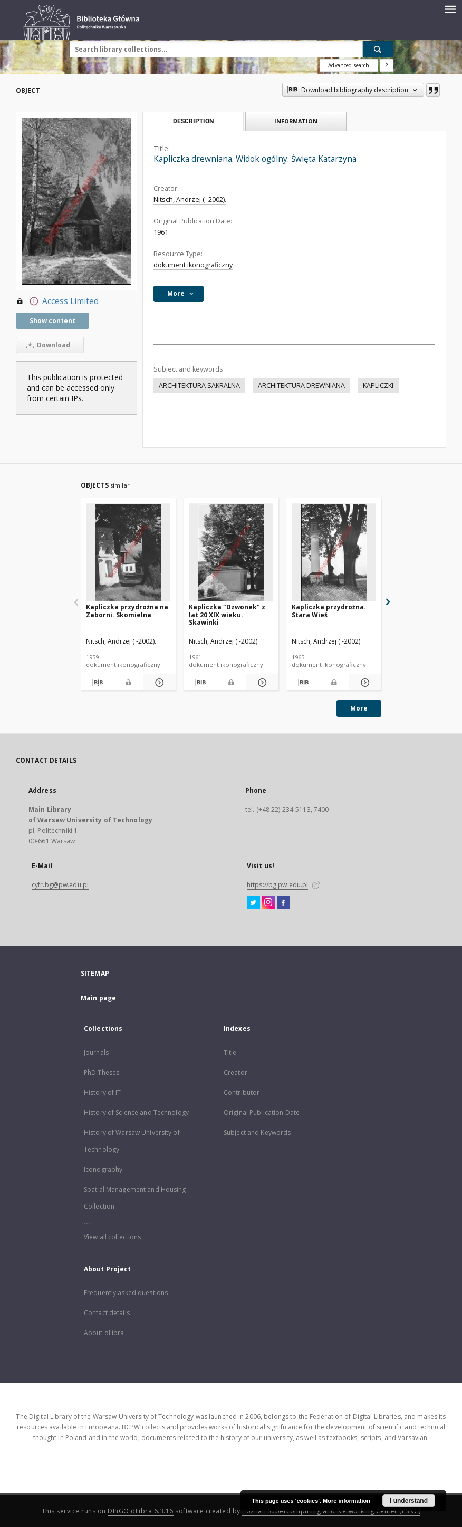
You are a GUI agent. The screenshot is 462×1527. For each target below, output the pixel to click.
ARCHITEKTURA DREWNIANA (301, 385)
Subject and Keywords (257, 1132)
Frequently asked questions (126, 1292)
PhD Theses (101, 1072)
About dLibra (104, 1332)
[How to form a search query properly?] (386, 65)
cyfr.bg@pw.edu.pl (60, 884)
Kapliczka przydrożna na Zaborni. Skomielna (127, 610)
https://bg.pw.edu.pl (277, 884)
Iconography (103, 1169)
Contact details (107, 1312)
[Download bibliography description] (97, 682)
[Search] (378, 49)
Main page (98, 998)
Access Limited (57, 301)
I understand (409, 1500)
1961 (160, 232)
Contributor (241, 1092)
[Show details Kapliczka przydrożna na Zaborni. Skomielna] (158, 682)
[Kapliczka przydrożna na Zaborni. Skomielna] (128, 552)
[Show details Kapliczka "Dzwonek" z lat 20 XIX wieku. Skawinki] (261, 682)
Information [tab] (295, 121)
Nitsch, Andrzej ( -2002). (189, 199)
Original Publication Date (262, 1112)
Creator (235, 1072)
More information (346, 1500)
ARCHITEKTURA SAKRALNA (199, 385)
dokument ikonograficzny (193, 264)
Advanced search (348, 65)
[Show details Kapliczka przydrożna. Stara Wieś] (364, 682)
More (359, 708)
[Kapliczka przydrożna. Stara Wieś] (334, 552)
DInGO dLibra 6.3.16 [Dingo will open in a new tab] (141, 1510)
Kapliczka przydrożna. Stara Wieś (329, 610)
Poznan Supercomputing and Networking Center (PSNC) (331, 1510)
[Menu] (449, 8)
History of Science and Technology (136, 1112)
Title (230, 1052)
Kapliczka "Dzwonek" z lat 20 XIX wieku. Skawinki (227, 614)
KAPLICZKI (378, 385)
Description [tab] (193, 121)
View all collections (112, 1236)
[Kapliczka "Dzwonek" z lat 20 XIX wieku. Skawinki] (231, 552)
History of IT (102, 1092)
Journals (96, 1052)
